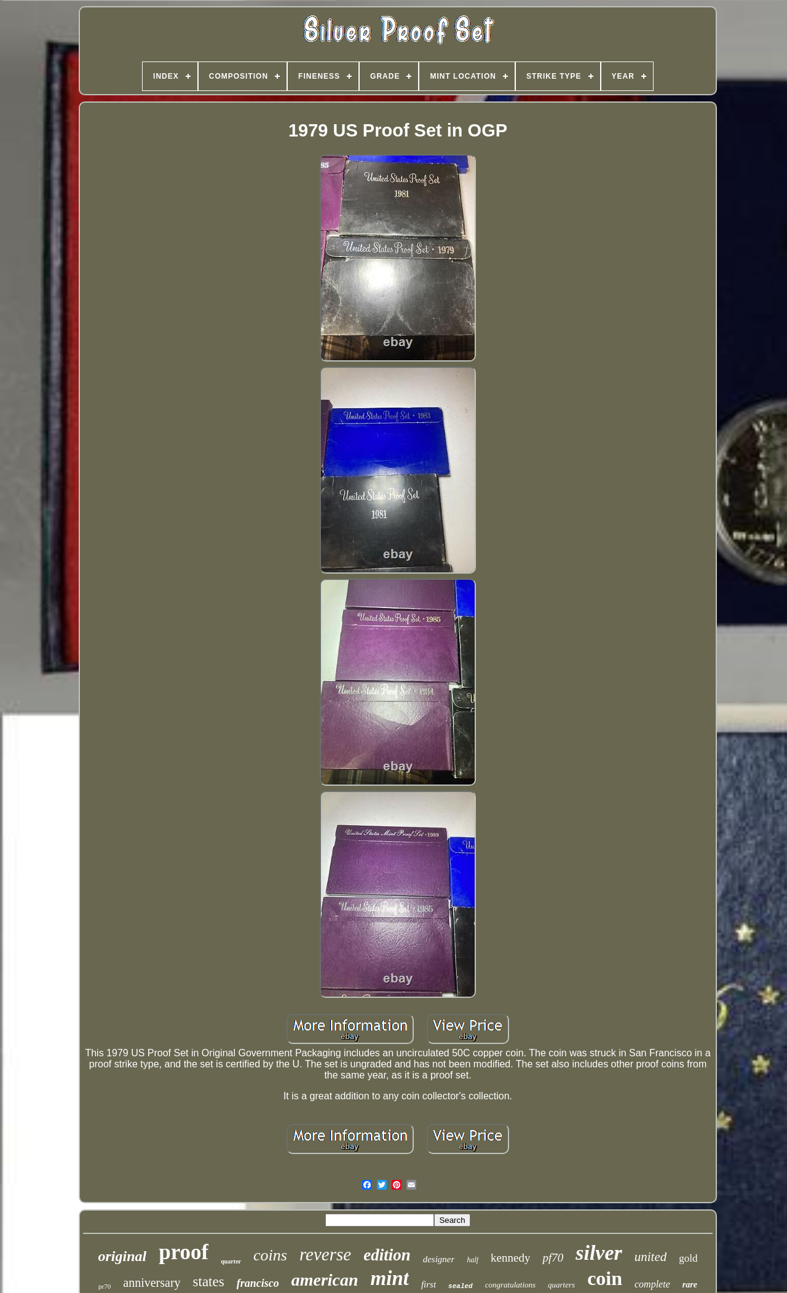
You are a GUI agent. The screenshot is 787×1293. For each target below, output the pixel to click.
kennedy (510, 1257)
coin (604, 1278)
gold (688, 1258)
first (428, 1284)
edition (387, 1255)
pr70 (104, 1286)
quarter (231, 1261)
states (208, 1281)
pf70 (552, 1257)
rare (689, 1284)
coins (270, 1255)
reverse (325, 1254)
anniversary (151, 1282)
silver (598, 1252)
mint (390, 1278)
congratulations (510, 1284)
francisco (258, 1283)
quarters (561, 1284)
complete (652, 1284)
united (651, 1256)
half (472, 1259)
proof (183, 1252)
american (324, 1279)
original (122, 1256)
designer (439, 1259)
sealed (460, 1286)
